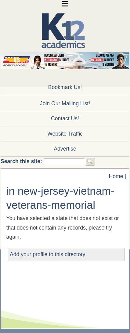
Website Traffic (65, 134)
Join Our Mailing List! (65, 103)
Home (116, 176)
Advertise (65, 149)
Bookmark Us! (65, 87)
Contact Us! (65, 118)
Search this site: (22, 161)
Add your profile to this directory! (48, 254)
